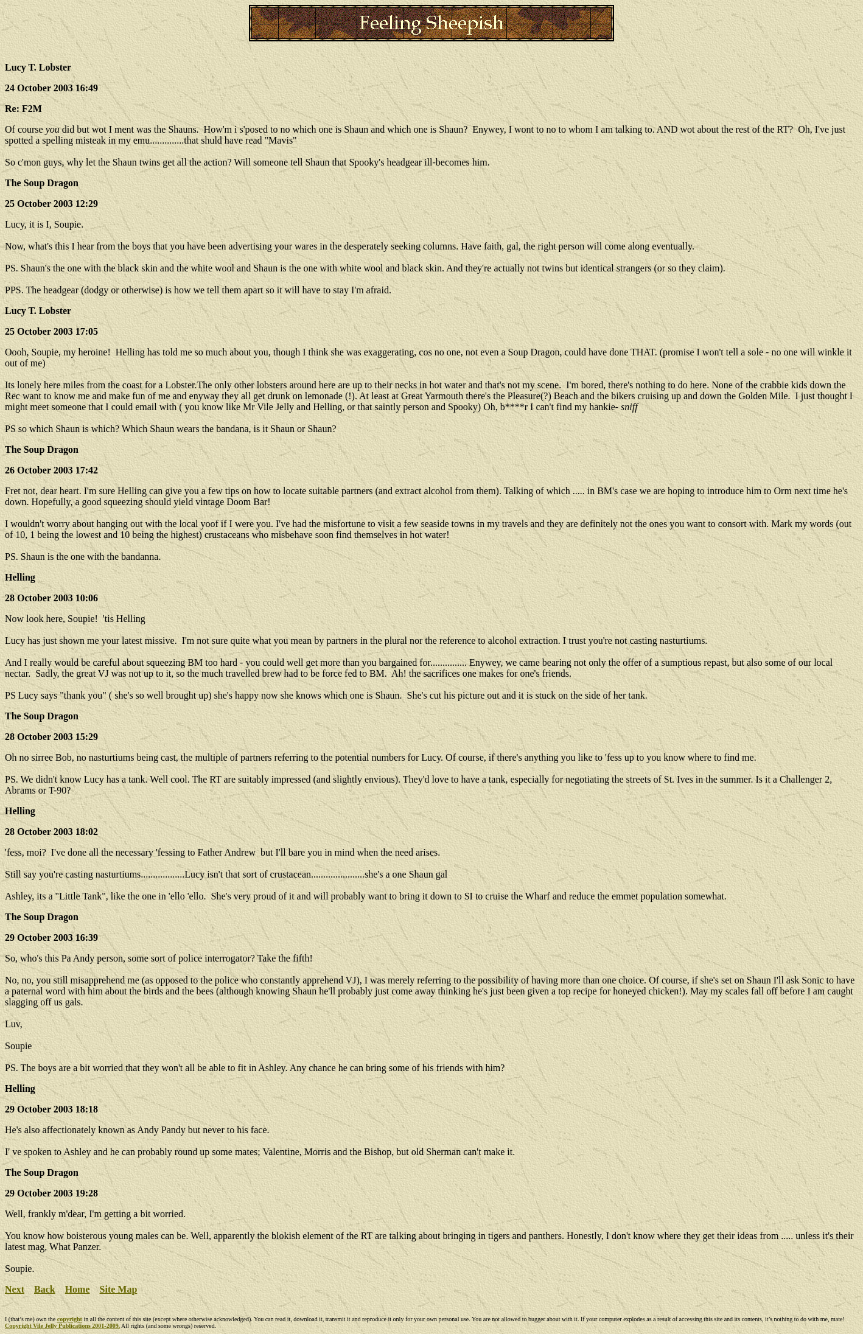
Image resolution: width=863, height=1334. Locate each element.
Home (77, 1289)
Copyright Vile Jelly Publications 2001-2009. (62, 1325)
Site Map (119, 1289)
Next (14, 1289)
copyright (69, 1319)
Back (44, 1289)
